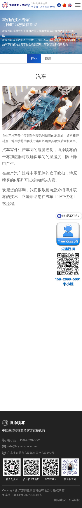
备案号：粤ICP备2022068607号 (22, 495)
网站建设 (60, 500)
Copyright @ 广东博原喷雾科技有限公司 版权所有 (33, 490)
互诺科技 (74, 500)
